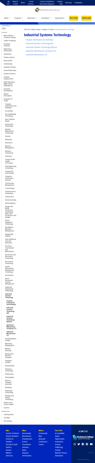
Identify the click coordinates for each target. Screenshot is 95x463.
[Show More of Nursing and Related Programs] (4, 354)
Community (43, 433)
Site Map (7, 418)
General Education (10, 70)
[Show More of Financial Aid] (2, 61)
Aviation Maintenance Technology (9, 131)
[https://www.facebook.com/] (83, 444)
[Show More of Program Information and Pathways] (4, 104)
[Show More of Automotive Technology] (4, 124)
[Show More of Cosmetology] (4, 188)
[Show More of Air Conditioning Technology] (4, 114)
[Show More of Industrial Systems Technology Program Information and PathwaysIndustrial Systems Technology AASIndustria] (4, 294)
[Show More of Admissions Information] (2, 49)
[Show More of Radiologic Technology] (4, 391)
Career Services (30, 3)
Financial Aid (59, 18)
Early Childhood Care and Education (10, 241)
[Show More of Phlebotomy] (4, 374)
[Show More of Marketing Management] (4, 344)
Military (9, 453)
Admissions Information (8, 50)
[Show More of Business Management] (4, 146)
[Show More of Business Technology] (4, 151)
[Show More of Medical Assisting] (4, 349)
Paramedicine (9, 366)
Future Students (12, 436)
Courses (6, 408)
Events (24, 442)
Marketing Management (9, 345)
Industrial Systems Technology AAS (10, 310)
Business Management (9, 147)
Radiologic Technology (9, 392)
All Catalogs (8, 421)
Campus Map (60, 3)
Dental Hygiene (10, 203)
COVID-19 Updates (10, 41)
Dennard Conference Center (43, 442)
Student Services (9, 74)
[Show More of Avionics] (4, 136)
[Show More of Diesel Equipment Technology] (4, 220)
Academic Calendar (7, 45)
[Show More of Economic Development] (2, 89)
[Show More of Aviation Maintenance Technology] (4, 129)
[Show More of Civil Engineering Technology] (4, 166)
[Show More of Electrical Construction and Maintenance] (4, 246)
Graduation (7, 54)
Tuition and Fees (9, 57)
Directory (68, 3)
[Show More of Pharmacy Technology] (4, 369)
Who (7, 430)
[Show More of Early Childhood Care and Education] (4, 239)
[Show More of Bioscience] (4, 143)
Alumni (8, 450)
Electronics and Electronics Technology (10, 256)
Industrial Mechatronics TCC (11, 333)
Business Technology (9, 152)
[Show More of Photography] (4, 377)
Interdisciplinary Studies (10, 339)
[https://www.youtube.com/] (91, 444)
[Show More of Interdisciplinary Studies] (4, 339)
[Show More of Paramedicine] (4, 366)
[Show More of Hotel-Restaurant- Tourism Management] (4, 278)
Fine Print (58, 430)
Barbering (8, 140)
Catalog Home (9, 415)
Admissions (31, 18)
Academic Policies (10, 67)
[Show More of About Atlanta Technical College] (2, 36)
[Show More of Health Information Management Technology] (4, 267)
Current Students (12, 433)
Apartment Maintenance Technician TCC (11, 327)
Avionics (8, 136)
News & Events (15, 3)
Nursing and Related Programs (9, 355)
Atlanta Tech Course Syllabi (8, 403)
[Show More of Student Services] (2, 74)
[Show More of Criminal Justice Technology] (4, 191)
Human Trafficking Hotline (59, 447)
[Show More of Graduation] (2, 54)
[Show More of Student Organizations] (2, 77)
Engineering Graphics (9, 235)
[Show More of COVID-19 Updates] (2, 41)
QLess (23, 3)
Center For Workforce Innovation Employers (47, 3)
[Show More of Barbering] (4, 139)
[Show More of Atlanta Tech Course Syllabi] (2, 403)
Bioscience (8, 143)
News (24, 450)
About (6, 18)
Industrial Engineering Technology (9, 289)
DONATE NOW (86, 18)
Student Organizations (8, 78)
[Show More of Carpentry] (4, 156)
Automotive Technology (9, 125)
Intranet (25, 447)
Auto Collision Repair (10, 120)
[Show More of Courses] (2, 408)
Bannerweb (26, 433)
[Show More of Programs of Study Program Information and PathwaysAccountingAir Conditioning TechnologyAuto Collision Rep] (2, 99)
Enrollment (45, 18)
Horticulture (9, 275)
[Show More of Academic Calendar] (2, 44)
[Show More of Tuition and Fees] (2, 57)
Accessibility (59, 433)
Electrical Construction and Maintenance (9, 248)
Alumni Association (8, 95)
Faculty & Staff (11, 444)
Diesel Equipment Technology (9, 222)
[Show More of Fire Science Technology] (4, 261)
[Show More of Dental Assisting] (4, 200)
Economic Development (8, 90)
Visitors (9, 447)
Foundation (78, 3)
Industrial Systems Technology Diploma (10, 319)
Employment (27, 439)
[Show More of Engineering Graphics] (4, 234)
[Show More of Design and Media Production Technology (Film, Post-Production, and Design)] (4, 206)
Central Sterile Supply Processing (10, 161)
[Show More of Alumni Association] (2, 94)
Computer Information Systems (9, 178)
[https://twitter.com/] (79, 444)
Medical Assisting (8, 350)
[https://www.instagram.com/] (75, 444)
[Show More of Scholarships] (2, 64)
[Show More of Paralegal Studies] (4, 361)
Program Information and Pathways (10, 106)
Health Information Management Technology (9, 269)
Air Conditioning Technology (10, 115)
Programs (18, 18)
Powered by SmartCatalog (83, 459)
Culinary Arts (9, 197)
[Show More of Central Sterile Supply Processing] (4, 159)
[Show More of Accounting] (4, 111)
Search (3, 28)
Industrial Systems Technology (9, 296)
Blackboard (26, 436)
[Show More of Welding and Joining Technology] (4, 396)
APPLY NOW (74, 18)
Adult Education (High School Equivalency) (9, 84)
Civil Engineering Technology (10, 167)
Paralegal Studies (8, 361)
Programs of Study (8, 100)
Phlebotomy (9, 374)
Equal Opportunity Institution (59, 439)
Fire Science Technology (9, 262)
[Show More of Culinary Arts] (4, 197)
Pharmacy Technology (9, 370)
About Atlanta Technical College (10, 36)
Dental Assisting (10, 200)
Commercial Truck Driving (9, 172)
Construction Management (9, 184)
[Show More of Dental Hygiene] (4, 203)
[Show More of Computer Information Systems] (4, 176)
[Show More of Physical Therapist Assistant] (4, 381)
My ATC (8, 3)
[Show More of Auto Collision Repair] (4, 119)
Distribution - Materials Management (9, 229)
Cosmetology (9, 188)
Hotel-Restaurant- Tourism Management (9, 281)
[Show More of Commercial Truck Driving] (4, 171)
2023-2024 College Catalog (32, 29)
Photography (9, 377)
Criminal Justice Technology (10, 192)
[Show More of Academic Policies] (2, 67)
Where (41, 430)
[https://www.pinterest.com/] (87, 444)
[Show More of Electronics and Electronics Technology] (4, 255)
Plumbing (8, 388)
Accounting (9, 111)
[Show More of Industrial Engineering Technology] (4, 287)
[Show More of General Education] (2, 70)
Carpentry (8, 156)
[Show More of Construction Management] (4, 183)
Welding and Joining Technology (9, 397)
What (24, 430)
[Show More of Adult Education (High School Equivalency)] (2, 82)
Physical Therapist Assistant (8, 382)
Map (40, 436)
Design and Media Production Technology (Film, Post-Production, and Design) (10, 212)
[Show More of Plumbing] (4, 387)
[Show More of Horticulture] (4, 275)
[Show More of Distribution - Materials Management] (4, 227)
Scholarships (8, 64)
